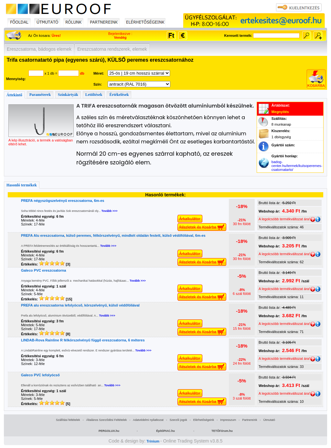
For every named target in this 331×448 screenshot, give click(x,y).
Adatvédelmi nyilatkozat (148, 420)
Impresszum (228, 420)
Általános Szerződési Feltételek (106, 420)
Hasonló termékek (21, 185)
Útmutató (269, 420)
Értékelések (119, 94)
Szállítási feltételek (68, 420)
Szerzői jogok (178, 420)
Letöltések (93, 94)
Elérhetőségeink (203, 420)
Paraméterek (40, 94)
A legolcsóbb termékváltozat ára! (287, 219)
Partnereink (249, 420)
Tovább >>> (109, 211)
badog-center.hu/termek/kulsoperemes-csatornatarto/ (297, 166)
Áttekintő (14, 95)
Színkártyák (68, 94)
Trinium (152, 441)
